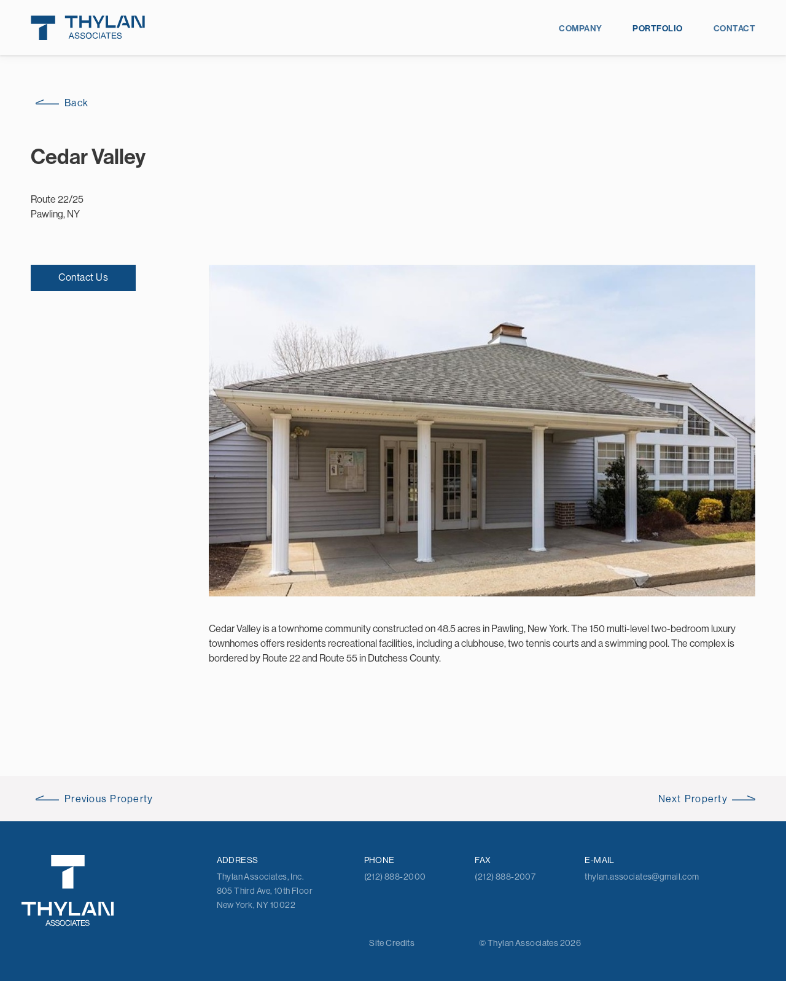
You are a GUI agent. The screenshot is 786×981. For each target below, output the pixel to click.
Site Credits (391, 942)
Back (76, 102)
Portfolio (657, 28)
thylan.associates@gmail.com (642, 876)
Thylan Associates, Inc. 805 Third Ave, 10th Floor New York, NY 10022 (265, 890)
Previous (109, 798)
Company (580, 28)
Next (693, 798)
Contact (734, 28)
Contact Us (83, 277)
